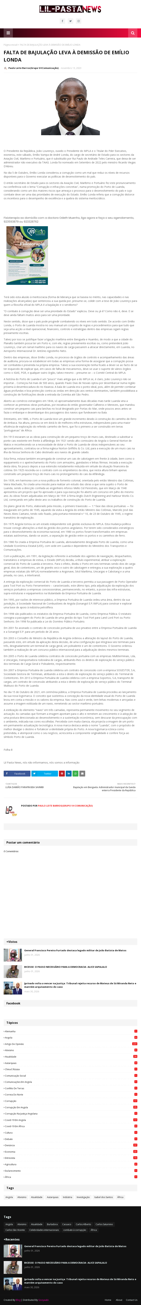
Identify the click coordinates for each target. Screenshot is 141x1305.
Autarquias (71, 1063)
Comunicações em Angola (71, 1082)
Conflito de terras (71, 1088)
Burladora (52, 1224)
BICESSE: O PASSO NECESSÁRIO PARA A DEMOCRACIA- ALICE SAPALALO (65, 966)
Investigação (83, 1197)
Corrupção (71, 1101)
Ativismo (71, 1050)
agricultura (71, 1164)
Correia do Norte (71, 1094)
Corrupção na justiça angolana (71, 1113)
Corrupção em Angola (71, 1107)
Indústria (67, 1197)
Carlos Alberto (83, 1224)
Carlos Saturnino (104, 1224)
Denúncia (71, 1145)
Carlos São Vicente (15, 1230)
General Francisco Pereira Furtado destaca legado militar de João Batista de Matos (75, 950)
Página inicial (10, 44)
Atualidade (71, 1056)
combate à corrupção (74, 1230)
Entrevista (71, 1158)
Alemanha (71, 1031)
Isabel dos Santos (103, 1197)
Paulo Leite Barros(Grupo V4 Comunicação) (33, 68)
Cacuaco (66, 1224)
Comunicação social (71, 1075)
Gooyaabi (43, 1300)
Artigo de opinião (71, 1044)
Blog (18, 1300)
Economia (71, 1151)
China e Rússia (71, 1069)
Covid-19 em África (71, 1126)
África (71, 1177)
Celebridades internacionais (44, 1230)
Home (108, 1300)
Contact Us (131, 1300)
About (119, 1300)
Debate (71, 1139)
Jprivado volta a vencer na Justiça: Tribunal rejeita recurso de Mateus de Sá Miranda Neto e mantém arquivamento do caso (80, 985)
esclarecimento (71, 1170)
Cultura (71, 1132)
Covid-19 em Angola (71, 1120)
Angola (71, 1037)
